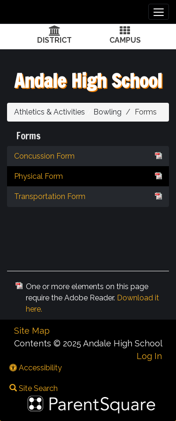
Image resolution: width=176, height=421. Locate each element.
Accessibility (35, 367)
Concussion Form (88, 156)
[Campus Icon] (125, 31)
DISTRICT (54, 40)
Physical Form (88, 176)
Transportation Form (88, 196)
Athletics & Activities (49, 111)
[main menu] (158, 12)
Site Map (32, 331)
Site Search (33, 388)
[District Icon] (55, 31)
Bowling (107, 111)
